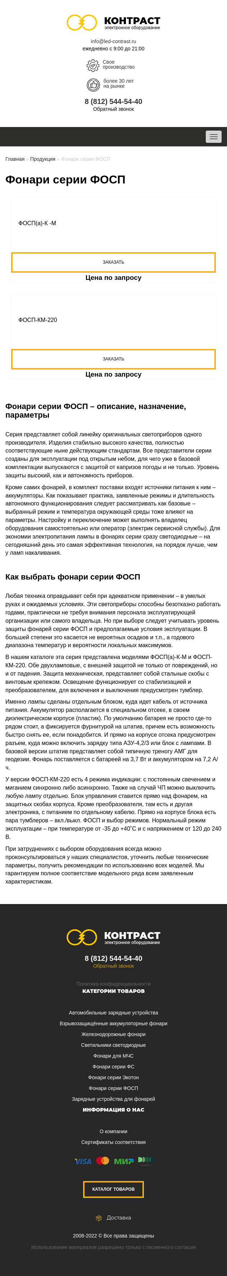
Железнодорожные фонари (114, 1034)
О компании (113, 1131)
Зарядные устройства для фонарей (113, 1099)
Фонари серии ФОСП (113, 1088)
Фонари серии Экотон (113, 1077)
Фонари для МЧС (113, 1056)
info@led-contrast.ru (113, 41)
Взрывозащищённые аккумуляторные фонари (114, 1023)
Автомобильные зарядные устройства (113, 1013)
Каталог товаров (113, 1189)
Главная (14, 159)
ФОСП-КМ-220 (37, 320)
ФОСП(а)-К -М (37, 223)
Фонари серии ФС (113, 1067)
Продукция (42, 159)
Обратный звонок (113, 109)
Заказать (113, 262)
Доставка (113, 1217)
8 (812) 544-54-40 (113, 101)
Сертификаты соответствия (113, 1142)
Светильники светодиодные (113, 1045)
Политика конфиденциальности (113, 984)
